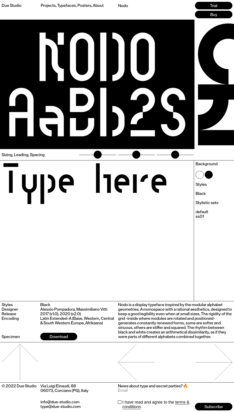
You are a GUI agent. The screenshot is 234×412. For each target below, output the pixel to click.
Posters (84, 5)
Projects (48, 5)
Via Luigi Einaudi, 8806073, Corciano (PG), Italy (64, 388)
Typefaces (66, 5)
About (98, 5)
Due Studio (11, 5)
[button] (214, 84)
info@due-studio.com (60, 402)
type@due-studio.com (60, 406)
